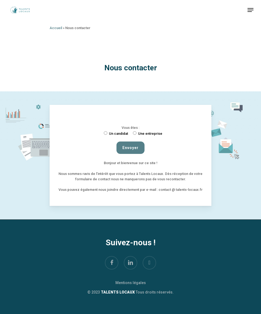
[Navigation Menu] (250, 10)
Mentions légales (130, 283)
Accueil (56, 28)
